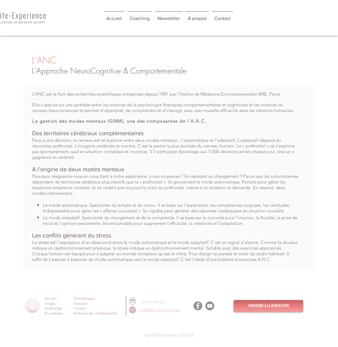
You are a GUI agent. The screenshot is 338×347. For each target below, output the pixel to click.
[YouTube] (209, 305)
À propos (80, 303)
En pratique (54, 313)
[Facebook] (197, 305)
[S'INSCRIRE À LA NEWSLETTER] (268, 306)
